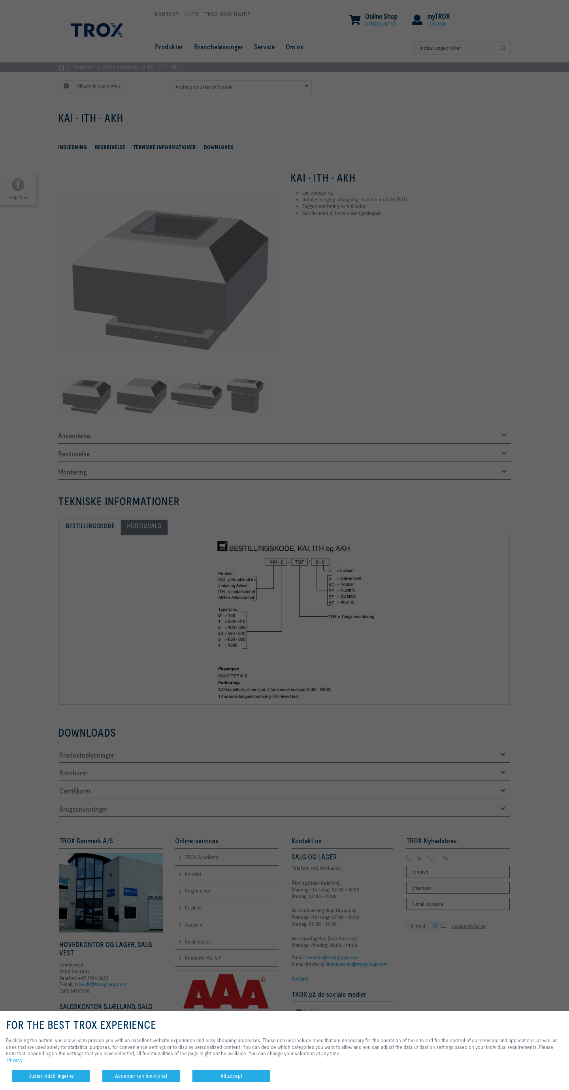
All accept (231, 1076)
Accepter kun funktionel (141, 1076)
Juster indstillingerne (51, 1076)
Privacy (15, 1060)
